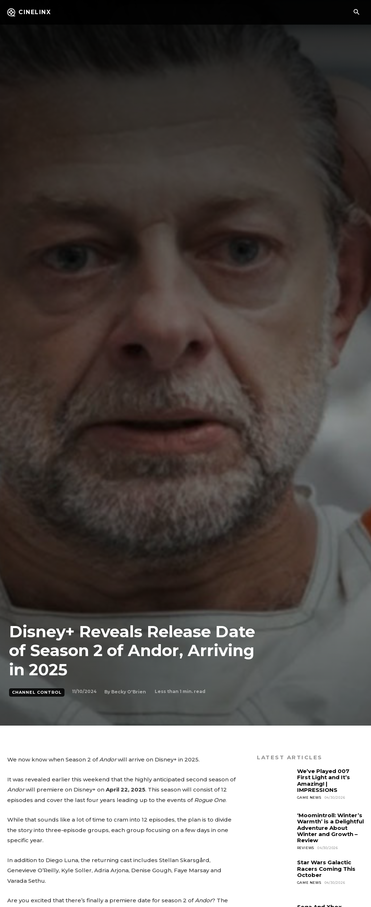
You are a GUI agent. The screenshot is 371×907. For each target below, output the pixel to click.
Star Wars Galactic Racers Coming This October (326, 868)
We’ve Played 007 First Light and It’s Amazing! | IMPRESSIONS (323, 780)
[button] (356, 12)
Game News (309, 797)
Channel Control (36, 692)
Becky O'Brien (128, 691)
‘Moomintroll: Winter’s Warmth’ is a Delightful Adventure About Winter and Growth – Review (330, 828)
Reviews (305, 848)
